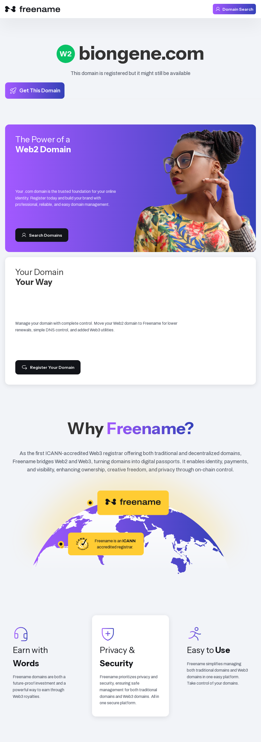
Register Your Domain (47, 367)
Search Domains (41, 235)
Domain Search (234, 9)
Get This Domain (34, 90)
